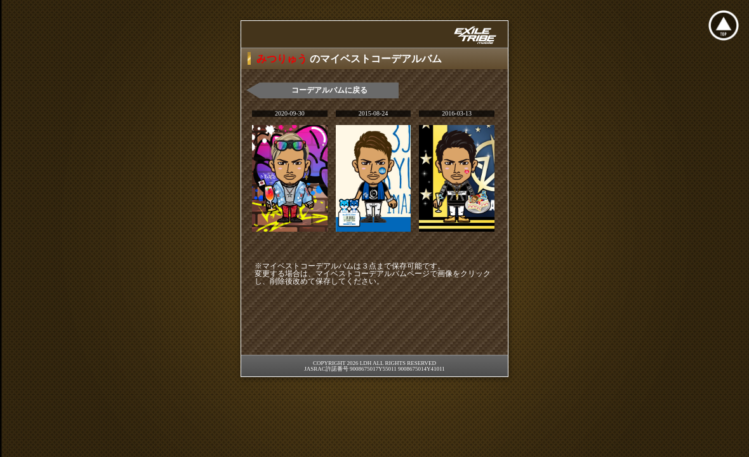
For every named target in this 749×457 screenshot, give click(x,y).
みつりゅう (283, 58)
